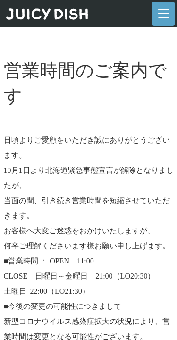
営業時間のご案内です (85, 83)
